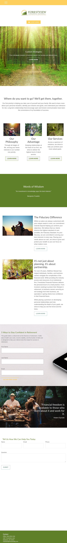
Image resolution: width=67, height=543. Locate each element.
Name (3, 442)
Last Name (4, 358)
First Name (4, 346)
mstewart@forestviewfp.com (10, 541)
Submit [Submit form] (5, 467)
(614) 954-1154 (11, 536)
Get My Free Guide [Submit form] (10, 379)
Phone (47, 442)
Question (4, 452)
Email (3, 369)
